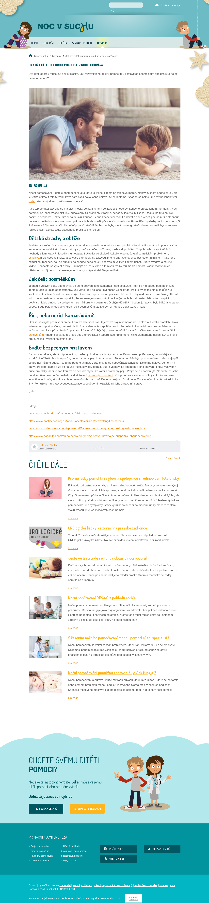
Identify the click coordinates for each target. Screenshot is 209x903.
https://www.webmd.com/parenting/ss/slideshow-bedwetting (66, 408)
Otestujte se (114, 854)
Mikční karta (113, 844)
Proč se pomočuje (40, 846)
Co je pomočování (40, 841)
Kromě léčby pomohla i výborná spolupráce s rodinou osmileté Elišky (123, 473)
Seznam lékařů (45, 804)
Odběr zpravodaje (170, 5)
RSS (172, 880)
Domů (34, 38)
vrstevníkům (36, 330)
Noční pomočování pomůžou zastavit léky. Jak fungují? (112, 668)
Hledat (144, 5)
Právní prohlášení (82, 880)
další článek (174, 453)
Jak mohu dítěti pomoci (75, 846)
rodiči (32, 196)
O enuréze (49, 38)
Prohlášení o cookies (145, 880)
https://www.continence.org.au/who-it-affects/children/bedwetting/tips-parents (76, 416)
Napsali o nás (36, 884)
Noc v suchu (41, 51)
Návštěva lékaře (71, 841)
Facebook (51, 884)
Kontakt (163, 880)
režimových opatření (100, 370)
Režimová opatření (73, 851)
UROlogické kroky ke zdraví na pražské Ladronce (107, 523)
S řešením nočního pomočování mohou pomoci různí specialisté (118, 633)
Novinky (102, 38)
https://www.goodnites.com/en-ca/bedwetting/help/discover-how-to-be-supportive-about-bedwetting (90, 431)
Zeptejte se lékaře (87, 804)
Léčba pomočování (40, 856)
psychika (34, 253)
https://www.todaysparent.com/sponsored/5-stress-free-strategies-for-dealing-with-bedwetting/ (87, 423)
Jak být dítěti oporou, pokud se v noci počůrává (91, 51)
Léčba (63, 38)
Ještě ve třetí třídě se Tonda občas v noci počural (107, 553)
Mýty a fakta (69, 856)
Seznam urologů (82, 38)
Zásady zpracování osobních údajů (113, 880)
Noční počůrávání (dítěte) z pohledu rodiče (102, 593)
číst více (73, 513)
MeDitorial (65, 880)
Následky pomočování (42, 851)
